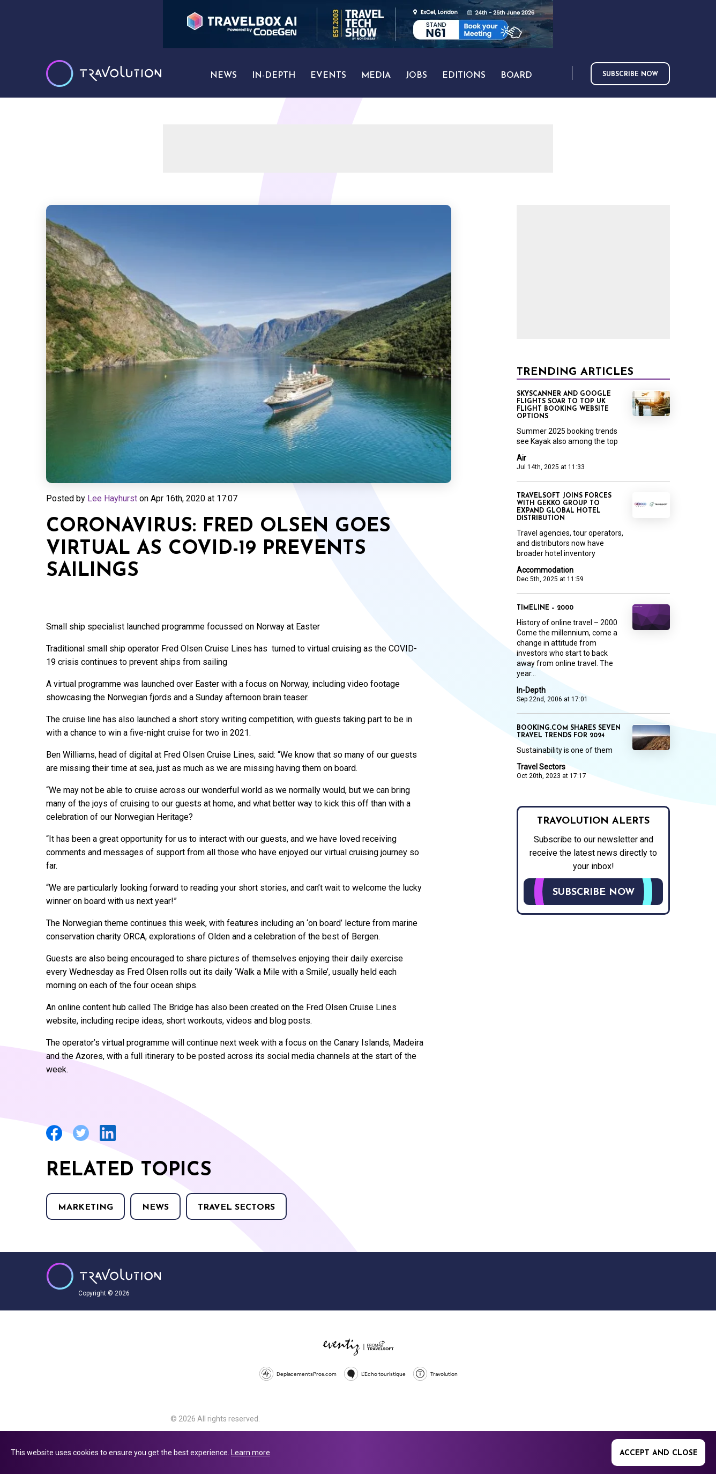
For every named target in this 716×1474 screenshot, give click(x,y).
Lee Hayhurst (112, 498)
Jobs (416, 75)
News (155, 1207)
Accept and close (659, 1453)
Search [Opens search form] (562, 73)
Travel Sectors (236, 1207)
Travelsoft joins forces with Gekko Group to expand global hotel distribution (564, 507)
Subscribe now (630, 74)
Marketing (85, 1207)
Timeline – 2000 (545, 608)
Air (521, 458)
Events (328, 75)
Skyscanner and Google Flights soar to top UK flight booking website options (564, 405)
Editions (464, 75)
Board (516, 75)
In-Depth (531, 690)
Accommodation (545, 570)
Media (376, 75)
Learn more (250, 1452)
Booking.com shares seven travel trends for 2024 (569, 732)
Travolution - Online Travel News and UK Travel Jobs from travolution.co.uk (103, 1276)
